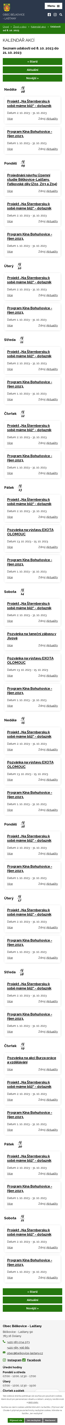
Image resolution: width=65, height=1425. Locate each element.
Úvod (6, 26)
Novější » (32, 78)
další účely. (33, 1402)
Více (10, 118)
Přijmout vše (16, 1420)
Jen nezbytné (34, 1420)
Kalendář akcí (38, 26)
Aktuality (52, 118)
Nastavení (50, 1420)
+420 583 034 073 (18, 1342)
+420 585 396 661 (18, 1347)
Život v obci (19, 26)
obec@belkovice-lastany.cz (23, 1353)
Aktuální (32, 69)
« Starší (32, 61)
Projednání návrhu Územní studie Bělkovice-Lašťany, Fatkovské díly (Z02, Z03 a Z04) (32, 179)
